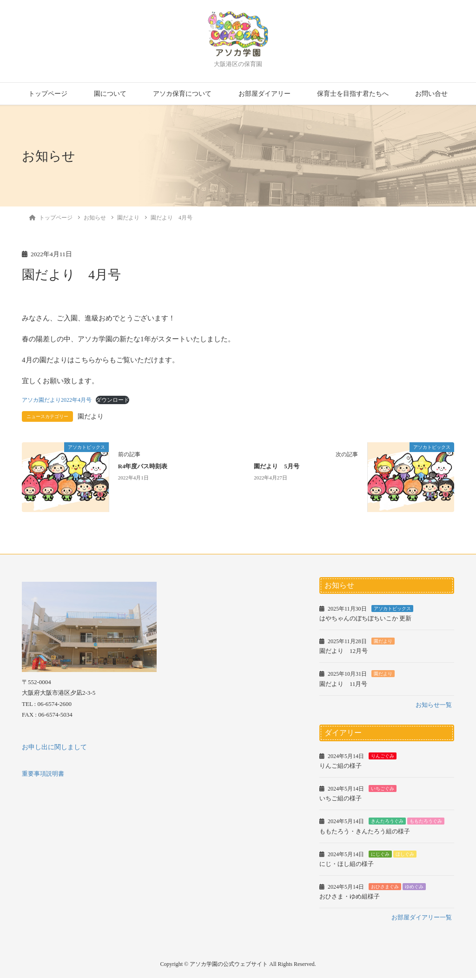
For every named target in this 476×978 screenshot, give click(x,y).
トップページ (47, 93)
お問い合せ (431, 93)
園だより (91, 416)
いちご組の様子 (340, 798)
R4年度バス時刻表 (143, 466)
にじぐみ (380, 854)
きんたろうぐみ (387, 821)
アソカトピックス (392, 608)
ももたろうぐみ (426, 821)
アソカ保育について (182, 93)
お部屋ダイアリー (264, 93)
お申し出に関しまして (54, 747)
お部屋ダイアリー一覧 (421, 917)
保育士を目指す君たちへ (353, 93)
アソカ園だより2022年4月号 (57, 400)
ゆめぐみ (414, 886)
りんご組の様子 (340, 765)
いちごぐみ (382, 788)
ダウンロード (112, 400)
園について (110, 93)
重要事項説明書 (43, 773)
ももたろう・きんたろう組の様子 (364, 831)
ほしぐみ (405, 854)
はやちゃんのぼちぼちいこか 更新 (365, 618)
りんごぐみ (382, 755)
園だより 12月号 (343, 650)
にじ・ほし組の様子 (346, 863)
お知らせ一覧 (434, 704)
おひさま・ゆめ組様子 (349, 896)
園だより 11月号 (343, 683)
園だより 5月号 (276, 466)
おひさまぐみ (385, 886)
